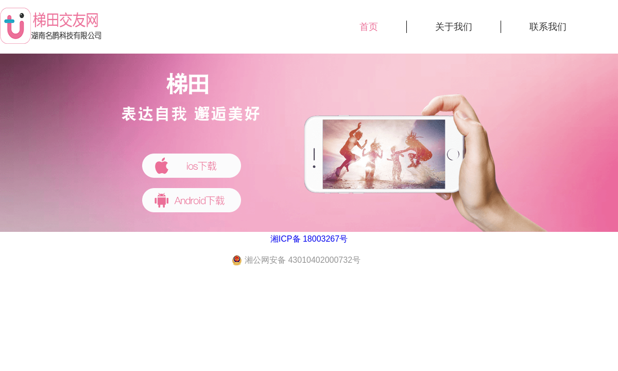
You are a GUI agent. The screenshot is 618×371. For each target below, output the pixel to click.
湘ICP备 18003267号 (309, 238)
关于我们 (453, 27)
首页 (368, 27)
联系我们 (547, 27)
